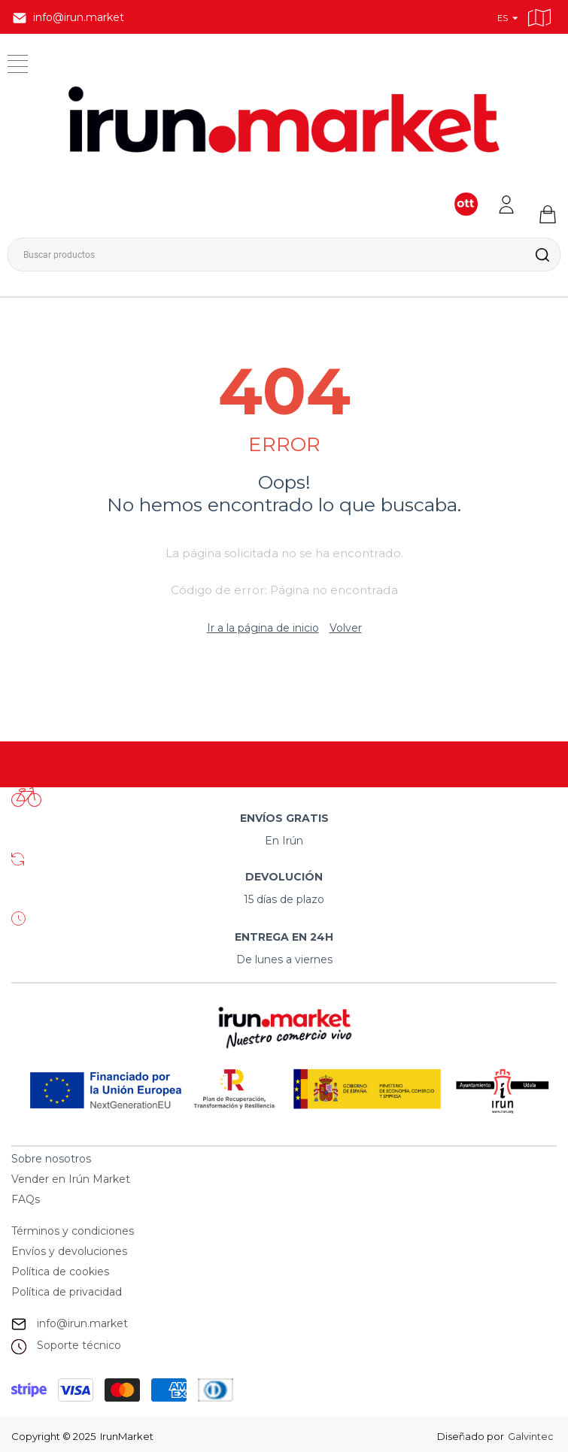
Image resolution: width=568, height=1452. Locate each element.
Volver (346, 628)
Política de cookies (60, 1271)
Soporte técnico (79, 1345)
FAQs (25, 1199)
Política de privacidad (66, 1292)
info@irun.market (82, 1323)
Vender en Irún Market (70, 1179)
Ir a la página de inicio (263, 628)
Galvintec (530, 1436)
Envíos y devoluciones (69, 1251)
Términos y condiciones (72, 1231)
